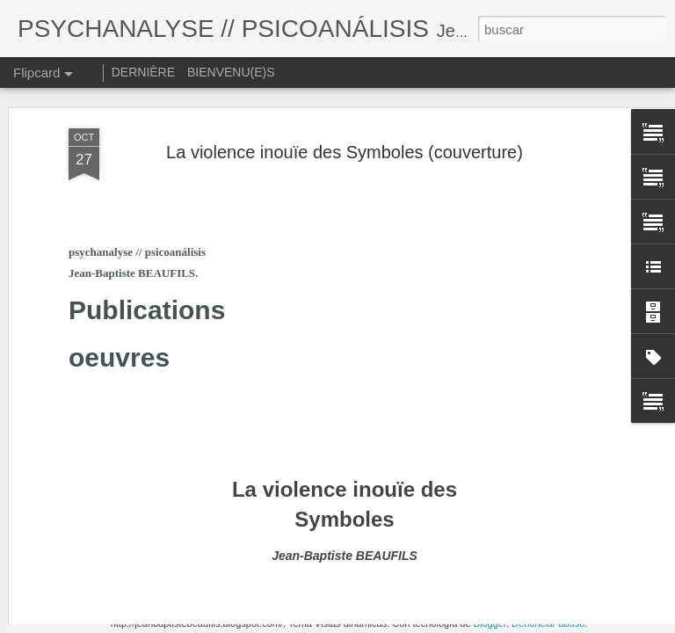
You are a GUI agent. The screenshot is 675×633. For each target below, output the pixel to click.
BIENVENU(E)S (231, 72)
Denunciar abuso (548, 623)
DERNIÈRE (143, 72)
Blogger (490, 623)
